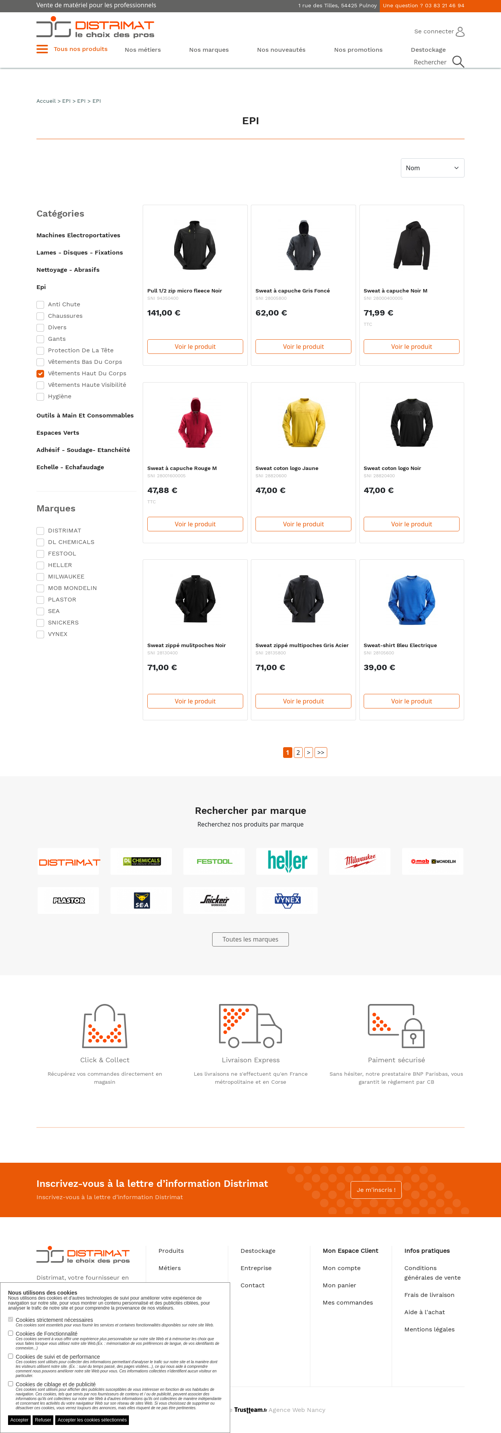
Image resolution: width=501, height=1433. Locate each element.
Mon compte (342, 1268)
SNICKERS (63, 622)
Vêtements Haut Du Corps (87, 373)
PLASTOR (62, 599)
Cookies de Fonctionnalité (119, 1341)
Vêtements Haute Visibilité (87, 384)
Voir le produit (195, 346)
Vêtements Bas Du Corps (85, 361)
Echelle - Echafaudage (70, 467)
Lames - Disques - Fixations (79, 252)
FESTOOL (62, 553)
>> (320, 752)
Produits (171, 1250)
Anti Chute (64, 304)
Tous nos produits (80, 49)
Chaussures (65, 315)
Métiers (169, 1268)
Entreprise (256, 1268)
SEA (54, 611)
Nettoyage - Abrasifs (68, 269)
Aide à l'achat (424, 1312)
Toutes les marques (250, 939)
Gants (57, 338)
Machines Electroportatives (78, 235)
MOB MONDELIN (72, 588)
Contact (253, 1285)
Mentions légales (429, 1329)
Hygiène (59, 396)
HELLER (60, 565)
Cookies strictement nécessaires (115, 1322)
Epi (41, 287)
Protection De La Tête (81, 350)
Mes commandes (348, 1302)
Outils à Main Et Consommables (85, 415)
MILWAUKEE (66, 576)
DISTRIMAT (64, 530)
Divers (57, 327)
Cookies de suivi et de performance (119, 1366)
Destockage (258, 1250)
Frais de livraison (429, 1294)
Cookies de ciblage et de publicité (119, 1395)
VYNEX (58, 634)
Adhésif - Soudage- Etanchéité (83, 450)
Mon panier (339, 1285)
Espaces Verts (57, 432)
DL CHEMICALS (71, 542)
